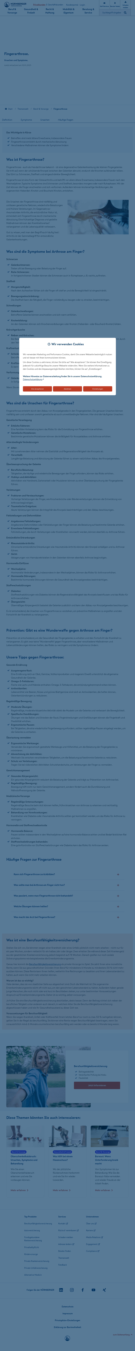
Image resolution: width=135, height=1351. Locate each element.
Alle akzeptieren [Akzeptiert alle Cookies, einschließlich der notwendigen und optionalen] (37, 389)
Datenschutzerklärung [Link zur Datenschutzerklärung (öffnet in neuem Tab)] (32, 379)
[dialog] (67, 366)
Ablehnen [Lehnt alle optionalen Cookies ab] (67, 389)
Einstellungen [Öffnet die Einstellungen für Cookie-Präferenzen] (97, 389)
